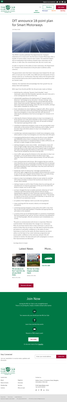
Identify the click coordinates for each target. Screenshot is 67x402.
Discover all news (26, 285)
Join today (33, 339)
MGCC (36, 10)
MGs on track (21, 388)
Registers (20, 380)
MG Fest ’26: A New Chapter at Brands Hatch (33, 271)
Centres (3, 388)
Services (20, 385)
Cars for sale (46, 265)
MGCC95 (54, 10)
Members (49, 7)
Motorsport (45, 10)
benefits (40, 344)
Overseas (20, 382)
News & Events (4, 382)
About (2, 380)
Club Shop (62, 10)
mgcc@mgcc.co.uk (44, 385)
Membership (4, 385)
